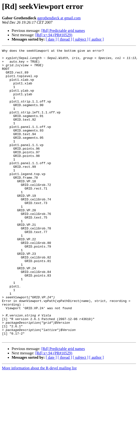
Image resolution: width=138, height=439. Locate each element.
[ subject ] (80, 39)
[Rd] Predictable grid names (63, 31)
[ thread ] (65, 39)
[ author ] (96, 39)
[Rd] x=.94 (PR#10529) (53, 35)
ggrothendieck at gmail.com (59, 18)
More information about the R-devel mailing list (39, 426)
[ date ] (51, 39)
